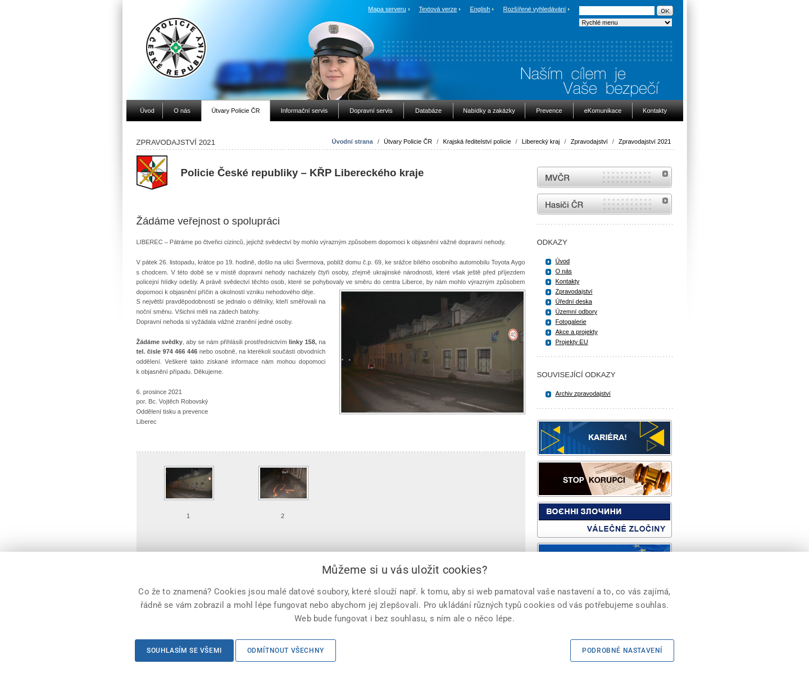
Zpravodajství (589, 141)
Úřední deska (574, 301)
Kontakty (568, 281)
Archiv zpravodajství (583, 393)
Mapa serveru (387, 9)
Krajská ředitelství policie (477, 141)
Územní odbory (577, 311)
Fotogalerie (571, 321)
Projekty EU (572, 341)
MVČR (604, 177)
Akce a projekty (577, 331)
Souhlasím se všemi (184, 650)
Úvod (563, 261)
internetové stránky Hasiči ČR (604, 204)
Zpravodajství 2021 (645, 141)
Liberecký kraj (541, 141)
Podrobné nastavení (622, 650)
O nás (564, 271)
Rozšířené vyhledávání (534, 9)
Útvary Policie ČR (408, 141)
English (480, 9)
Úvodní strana (352, 141)
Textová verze (438, 9)
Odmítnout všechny (285, 650)
